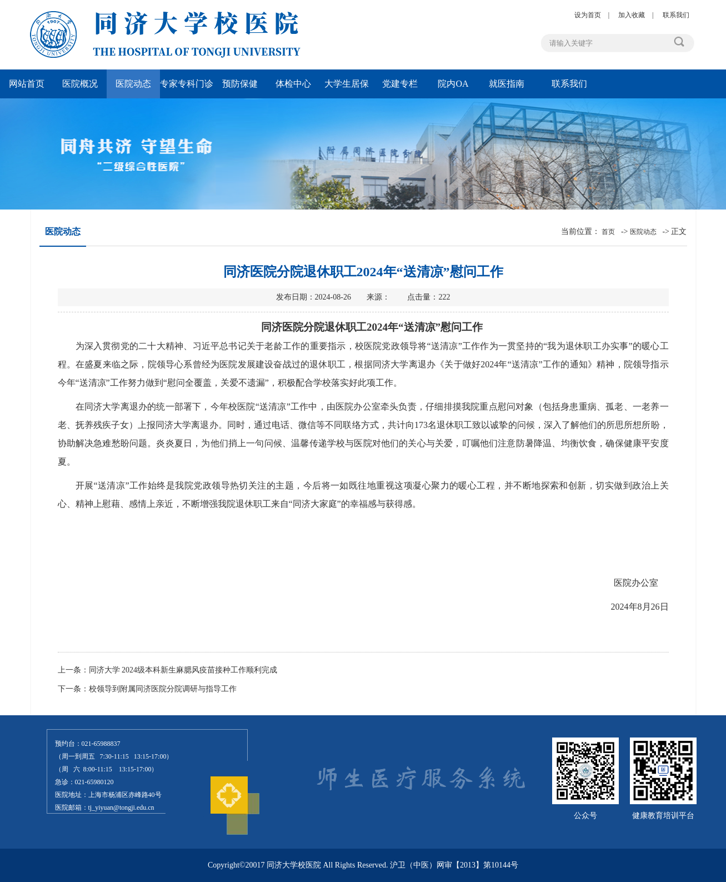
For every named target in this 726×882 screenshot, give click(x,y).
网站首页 (26, 83)
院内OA (453, 83)
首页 (608, 232)
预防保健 (240, 83)
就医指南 (506, 83)
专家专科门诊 (186, 83)
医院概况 (80, 83)
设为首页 (587, 15)
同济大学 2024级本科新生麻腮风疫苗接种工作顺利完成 (183, 670)
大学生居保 (346, 83)
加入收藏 (631, 15)
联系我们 (676, 15)
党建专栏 (400, 83)
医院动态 (133, 83)
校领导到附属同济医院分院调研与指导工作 (163, 689)
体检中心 (293, 83)
